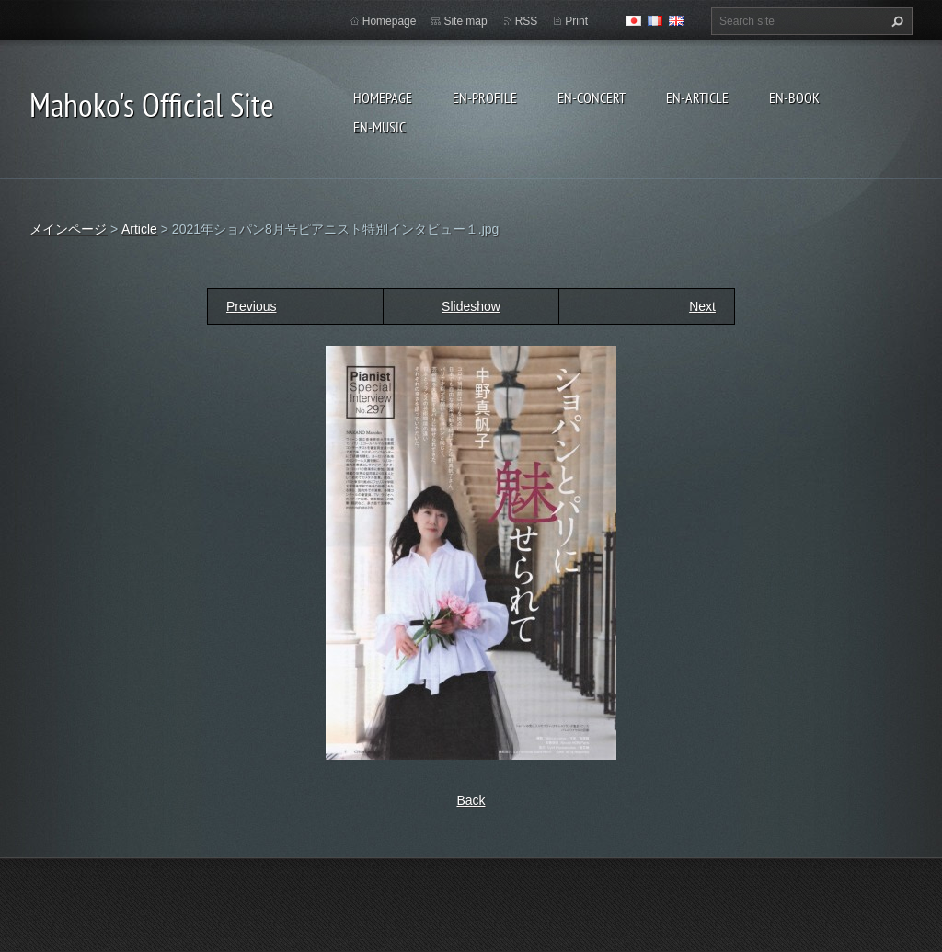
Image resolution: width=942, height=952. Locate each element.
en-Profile (485, 97)
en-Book (794, 97)
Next (702, 306)
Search (895, 21)
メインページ (68, 229)
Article (139, 229)
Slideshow (471, 306)
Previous (251, 306)
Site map (465, 21)
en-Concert (591, 97)
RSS (526, 21)
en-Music (379, 127)
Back (470, 800)
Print (576, 21)
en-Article (697, 97)
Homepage (382, 97)
